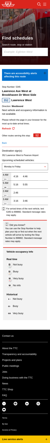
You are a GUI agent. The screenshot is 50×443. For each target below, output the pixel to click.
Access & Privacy (9, 430)
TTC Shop (7, 389)
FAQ (4, 395)
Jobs (4, 371)
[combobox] (25, 52)
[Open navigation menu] (44, 4)
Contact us (8, 336)
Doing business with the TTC (17, 377)
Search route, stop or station (17, 44)
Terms (4, 418)
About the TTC (10, 348)
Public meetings (10, 366)
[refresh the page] (8, 128)
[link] (25, 75)
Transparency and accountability (19, 354)
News (5, 383)
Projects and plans (12, 360)
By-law (5, 424)
